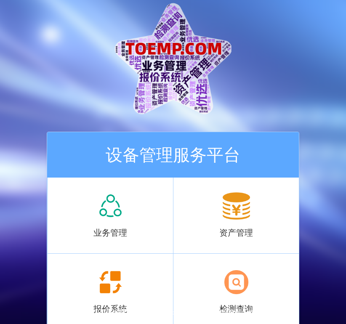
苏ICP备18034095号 (179, 311)
